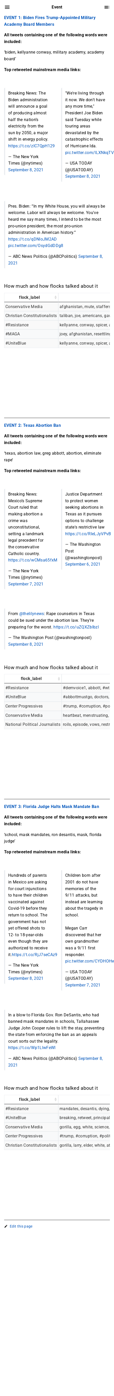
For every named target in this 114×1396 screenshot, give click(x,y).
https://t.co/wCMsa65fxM (33, 560)
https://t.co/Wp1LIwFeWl (32, 1047)
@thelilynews (31, 613)
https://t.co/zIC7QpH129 (31, 145)
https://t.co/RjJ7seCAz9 (35, 954)
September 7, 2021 (26, 584)
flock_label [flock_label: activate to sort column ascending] (29, 297)
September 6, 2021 (83, 564)
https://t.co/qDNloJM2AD (32, 239)
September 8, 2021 (26, 169)
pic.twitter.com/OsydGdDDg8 (35, 245)
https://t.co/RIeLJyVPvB (88, 533)
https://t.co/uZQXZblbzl (76, 627)
